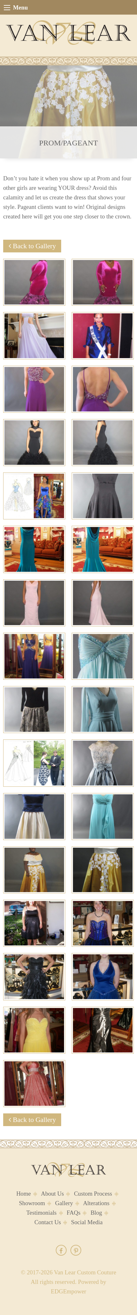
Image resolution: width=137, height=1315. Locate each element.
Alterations (96, 1203)
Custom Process (93, 1193)
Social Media (87, 1222)
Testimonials (41, 1212)
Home (23, 1193)
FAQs (73, 1212)
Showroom (32, 1203)
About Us (52, 1193)
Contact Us (47, 1222)
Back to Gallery (32, 246)
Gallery (64, 1203)
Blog (96, 1212)
